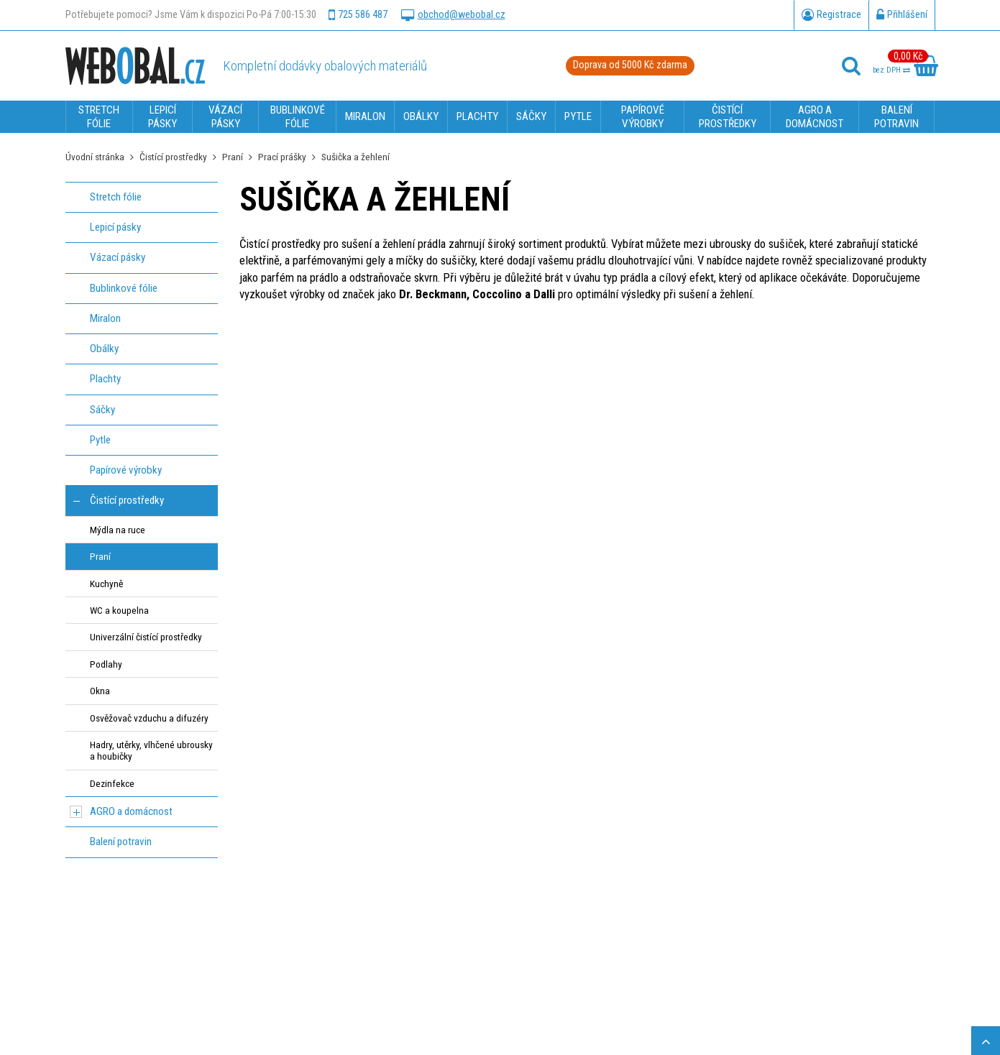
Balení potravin (121, 841)
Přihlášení (901, 15)
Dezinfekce (112, 783)
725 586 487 (358, 15)
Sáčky (102, 409)
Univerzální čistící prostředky (146, 636)
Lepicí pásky (115, 227)
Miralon (105, 318)
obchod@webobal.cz (453, 15)
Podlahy (106, 664)
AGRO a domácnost (131, 811)
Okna (100, 690)
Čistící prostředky (173, 156)
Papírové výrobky (126, 470)
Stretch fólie (116, 196)
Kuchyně (106, 583)
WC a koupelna (119, 610)
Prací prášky (282, 156)
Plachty (105, 378)
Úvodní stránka (94, 156)
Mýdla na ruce (117, 529)
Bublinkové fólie (123, 288)
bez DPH (891, 70)
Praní (232, 156)
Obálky (104, 348)
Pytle (100, 439)
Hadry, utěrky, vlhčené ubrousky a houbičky (151, 750)
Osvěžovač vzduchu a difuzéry (149, 718)
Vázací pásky (117, 257)
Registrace (831, 15)
